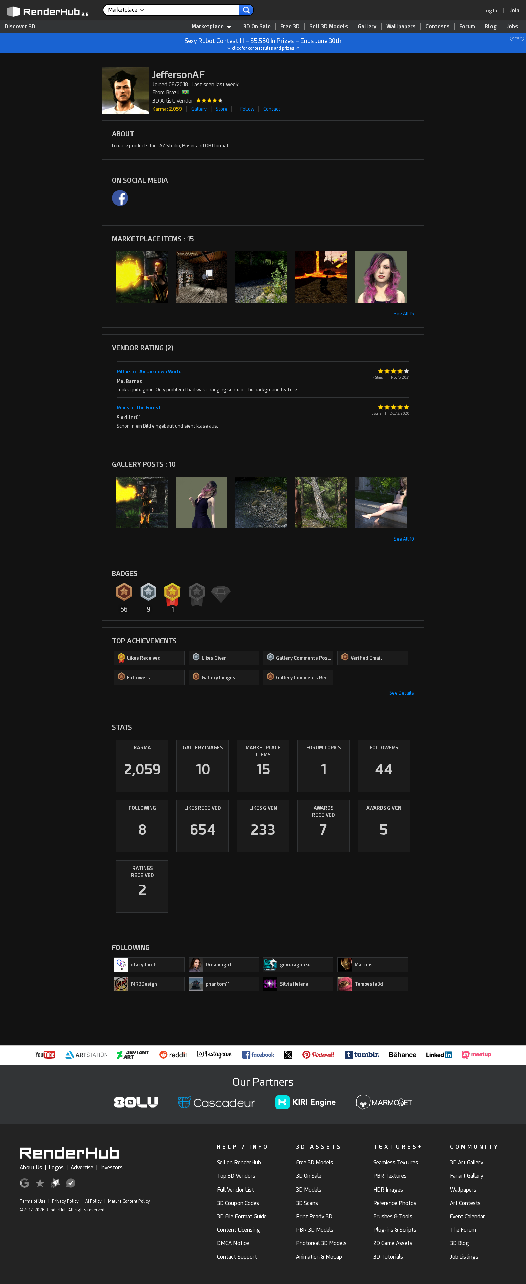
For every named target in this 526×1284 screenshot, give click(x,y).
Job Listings (464, 1257)
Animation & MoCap (319, 1257)
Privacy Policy (65, 1201)
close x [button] (517, 38)
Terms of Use (33, 1201)
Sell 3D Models (328, 26)
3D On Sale (257, 26)
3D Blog (459, 1243)
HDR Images (388, 1189)
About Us (31, 1167)
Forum (467, 26)
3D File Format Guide (242, 1216)
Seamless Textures (395, 1162)
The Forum (463, 1230)
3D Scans (307, 1203)
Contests (437, 26)
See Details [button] (401, 693)
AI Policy (93, 1201)
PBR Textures (390, 1176)
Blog (491, 26)
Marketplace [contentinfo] (212, 26)
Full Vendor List (235, 1189)
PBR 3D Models (314, 1230)
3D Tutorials (388, 1257)
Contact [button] (271, 109)
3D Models (308, 1189)
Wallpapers (401, 26)
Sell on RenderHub (239, 1162)
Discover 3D (20, 26)
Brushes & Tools (392, 1216)
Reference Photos (394, 1203)
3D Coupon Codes (238, 1203)
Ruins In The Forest (139, 407)
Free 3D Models (314, 1162)
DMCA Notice (233, 1243)
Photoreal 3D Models (321, 1243)
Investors (111, 1167)
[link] (492, 10)
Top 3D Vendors (236, 1176)
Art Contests (465, 1203)
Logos (56, 1167)
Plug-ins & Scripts (394, 1230)
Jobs (512, 26)
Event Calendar (467, 1216)
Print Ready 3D (314, 1216)
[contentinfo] (128, 10)
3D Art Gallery (466, 1162)
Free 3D (290, 26)
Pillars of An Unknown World (149, 371)
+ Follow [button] (245, 109)
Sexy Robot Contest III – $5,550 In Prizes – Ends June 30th (263, 43)
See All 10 (404, 539)
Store (221, 109)
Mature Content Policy (129, 1201)
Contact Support (237, 1257)
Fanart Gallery (466, 1176)
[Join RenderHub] (514, 10)
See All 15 (404, 313)
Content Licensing (238, 1230)
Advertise (82, 1167)
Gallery (367, 26)
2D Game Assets (392, 1243)
